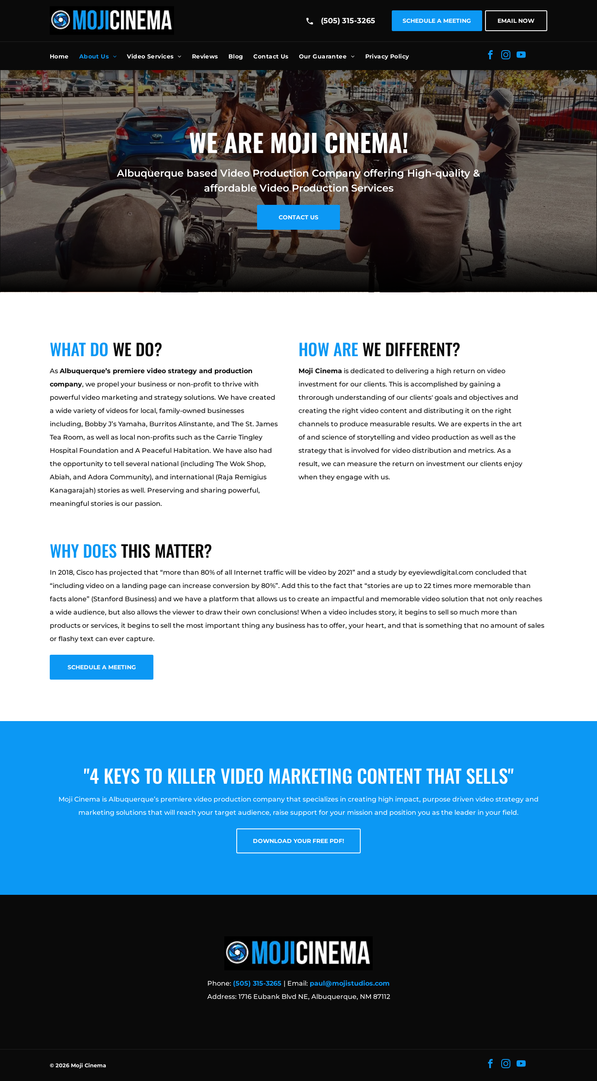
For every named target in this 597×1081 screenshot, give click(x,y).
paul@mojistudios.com (350, 983)
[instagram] (505, 56)
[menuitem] (64, 56)
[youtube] (521, 56)
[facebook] (490, 56)
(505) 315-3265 (348, 20)
